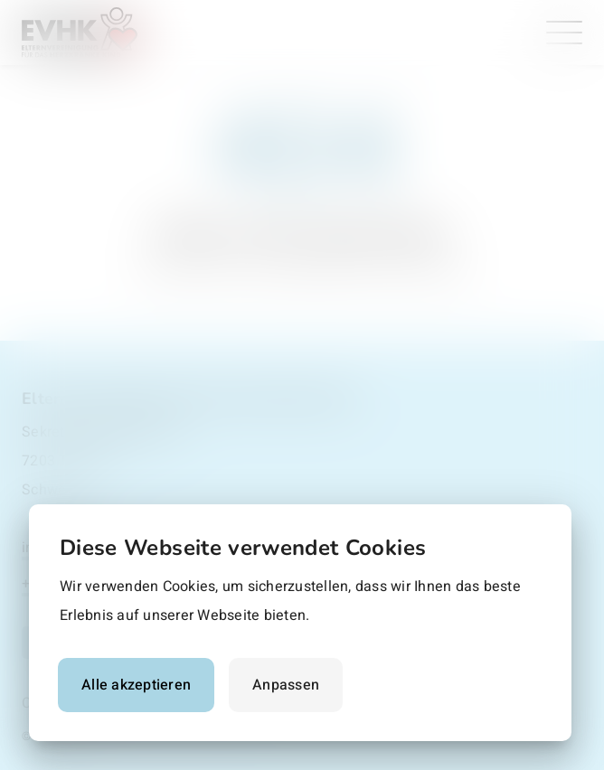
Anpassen (285, 685)
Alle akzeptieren (136, 685)
